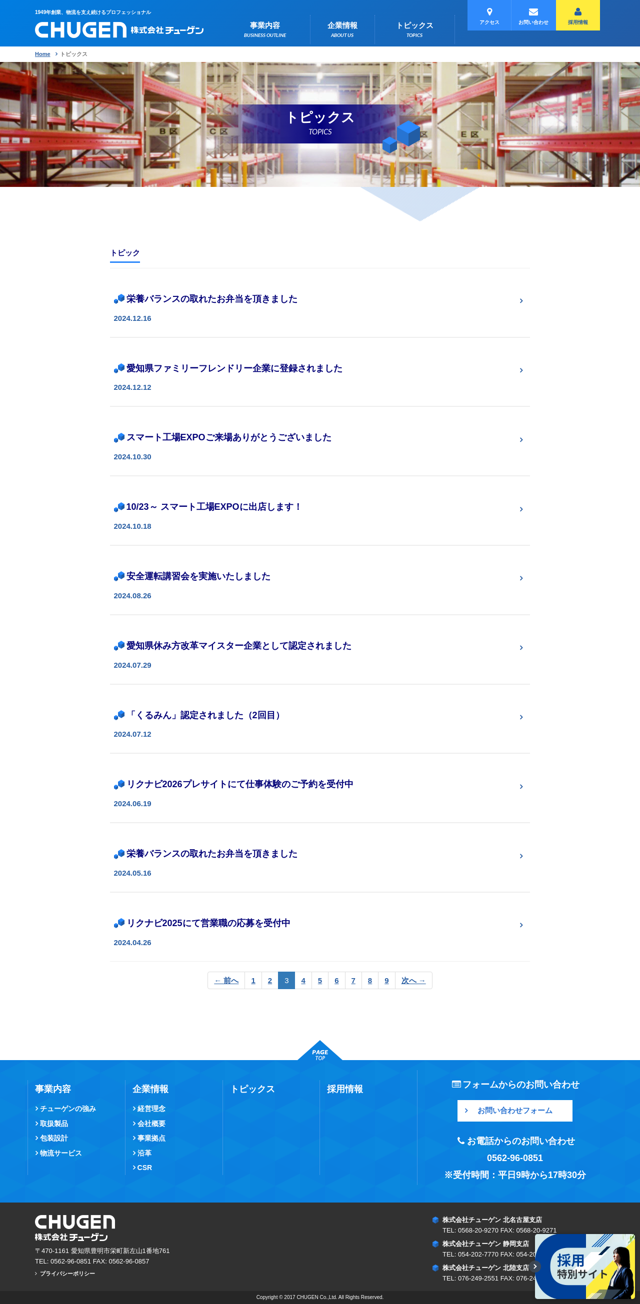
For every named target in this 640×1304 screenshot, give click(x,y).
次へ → (414, 980)
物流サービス (61, 1153)
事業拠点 (152, 1138)
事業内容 (265, 30)
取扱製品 (54, 1124)
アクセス (489, 16)
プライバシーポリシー (67, 1274)
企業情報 (342, 30)
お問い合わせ (534, 16)
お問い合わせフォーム (515, 1110)
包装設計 (54, 1138)
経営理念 (152, 1109)
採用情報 (578, 16)
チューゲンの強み (68, 1109)
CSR (145, 1168)
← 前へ (226, 980)
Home (42, 54)
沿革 (145, 1153)
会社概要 (152, 1124)
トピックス (414, 30)
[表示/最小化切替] (535, 1267)
